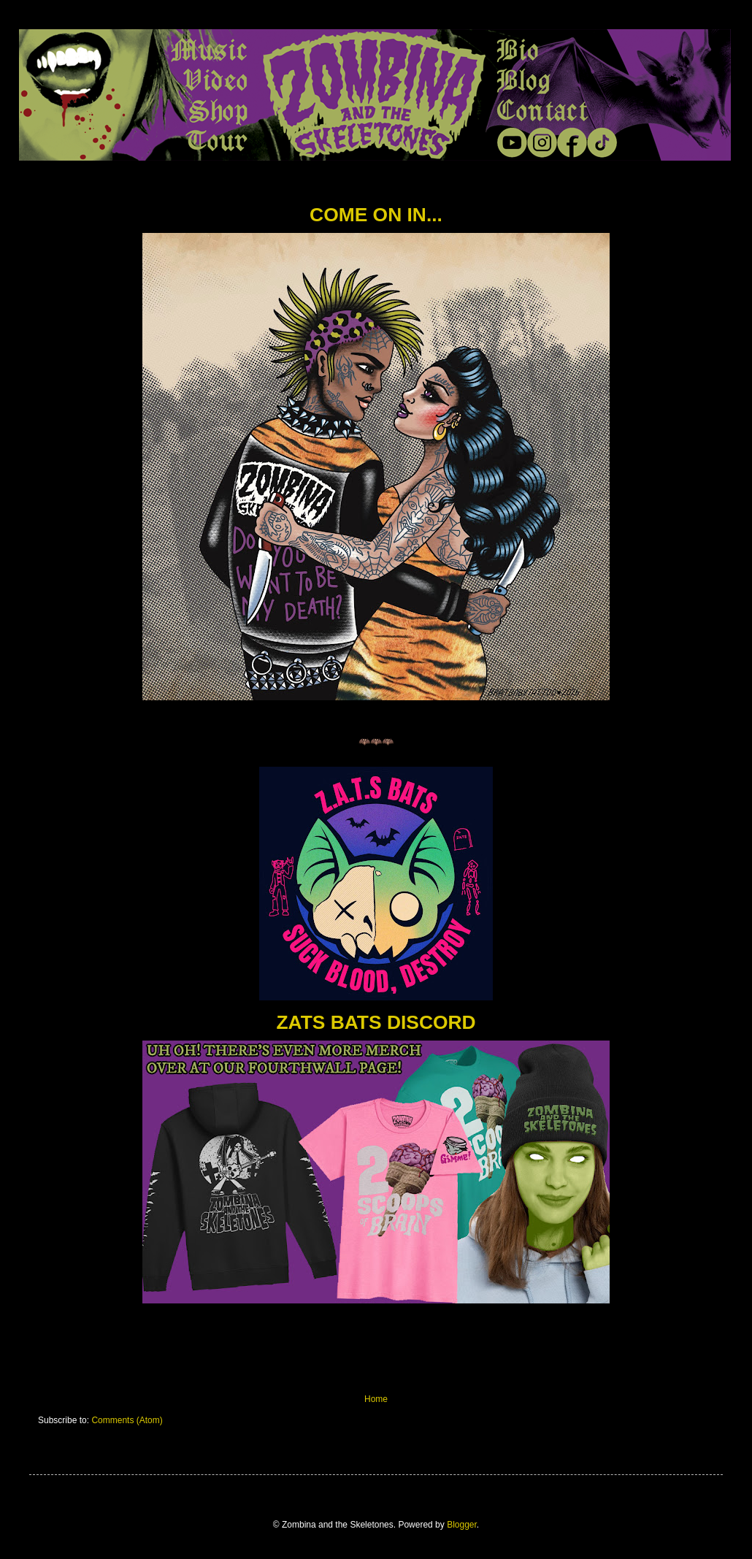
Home (376, 1399)
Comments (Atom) (126, 1420)
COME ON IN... (376, 215)
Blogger (462, 1525)
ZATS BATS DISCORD (375, 1022)
